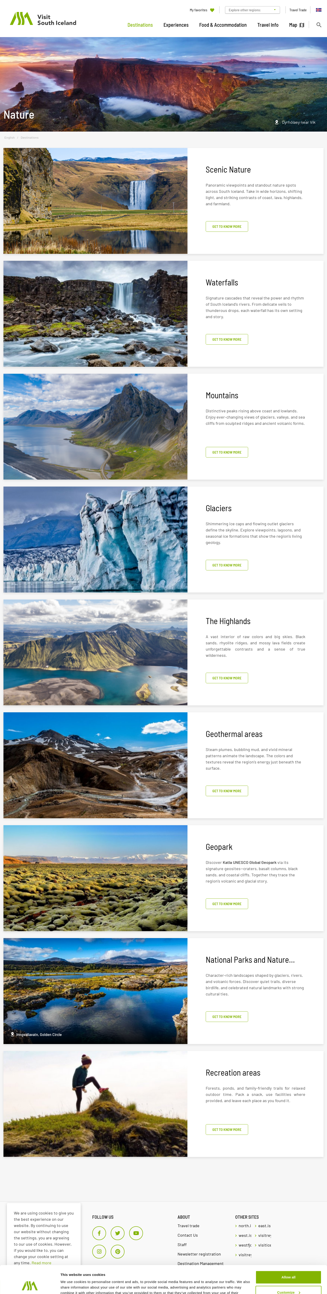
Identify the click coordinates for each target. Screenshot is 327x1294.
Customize (288, 1266)
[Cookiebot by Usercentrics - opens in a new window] (30, 1285)
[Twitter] (118, 1233)
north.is (245, 1225)
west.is (245, 1235)
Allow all (289, 1251)
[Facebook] (99, 1233)
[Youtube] (136, 1233)
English (9, 137)
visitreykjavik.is (264, 1235)
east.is (264, 1225)
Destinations (30, 137)
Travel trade (188, 1225)
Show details (71, 1285)
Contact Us (188, 1235)
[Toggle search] (319, 25)
